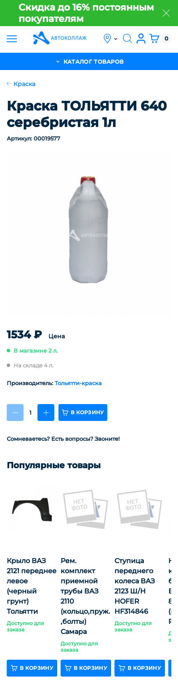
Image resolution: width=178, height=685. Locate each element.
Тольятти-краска (78, 383)
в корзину (83, 412)
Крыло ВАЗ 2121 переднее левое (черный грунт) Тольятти (31, 586)
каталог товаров (89, 61)
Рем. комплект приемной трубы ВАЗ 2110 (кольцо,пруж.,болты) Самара (85, 596)
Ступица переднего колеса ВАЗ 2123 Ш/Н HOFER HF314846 (134, 586)
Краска (21, 84)
